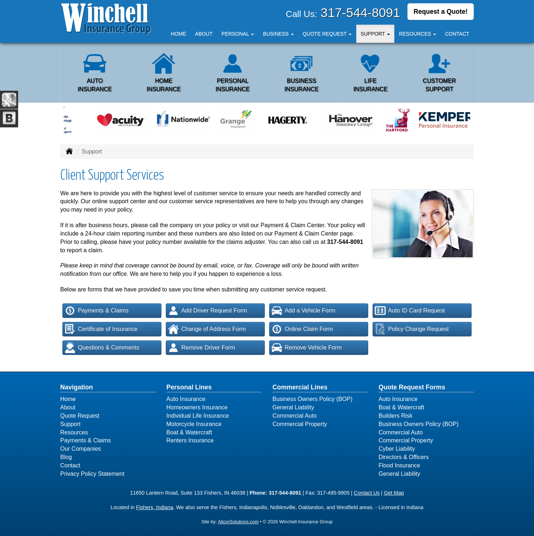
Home (178, 34)
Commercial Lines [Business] (300, 387)
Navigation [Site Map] (76, 387)
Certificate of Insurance (101, 329)
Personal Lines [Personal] (189, 387)
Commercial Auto (294, 416)
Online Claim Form (302, 329)
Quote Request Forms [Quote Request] (412, 387)
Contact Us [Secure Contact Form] (366, 493)
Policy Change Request (412, 329)
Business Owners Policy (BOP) (312, 399)
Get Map (394, 493)
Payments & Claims (97, 310)
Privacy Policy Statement (92, 474)
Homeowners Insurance (197, 407)
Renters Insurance (190, 440)
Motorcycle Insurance (194, 424)
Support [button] (375, 34)
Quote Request (79, 416)
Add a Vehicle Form (303, 310)
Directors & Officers (404, 457)
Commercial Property (299, 424)
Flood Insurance (399, 465)
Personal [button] (237, 34)
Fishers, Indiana (154, 507)
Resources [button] (417, 34)
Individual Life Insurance (198, 416)
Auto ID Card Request (410, 310)
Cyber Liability (397, 449)
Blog (66, 457)
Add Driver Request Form (207, 310)
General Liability (293, 407)
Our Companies (80, 449)
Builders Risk (395, 416)
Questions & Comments (102, 347)
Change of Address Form (207, 329)
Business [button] (278, 34)
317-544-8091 (360, 12)
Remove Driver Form (201, 347)
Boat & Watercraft (189, 432)
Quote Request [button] (327, 34)
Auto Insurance (186, 399)
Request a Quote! (441, 12)
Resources (74, 432)
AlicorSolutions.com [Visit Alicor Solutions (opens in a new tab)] (238, 521)
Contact (457, 34)
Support (70, 424)
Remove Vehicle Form (306, 347)
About (204, 34)
